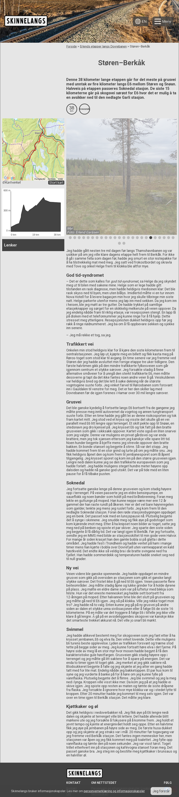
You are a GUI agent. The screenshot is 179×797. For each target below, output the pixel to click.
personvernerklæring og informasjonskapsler (114, 791)
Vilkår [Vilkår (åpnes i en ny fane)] (60, 179)
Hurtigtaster (39, 179)
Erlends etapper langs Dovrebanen (103, 46)
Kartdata (52, 179)
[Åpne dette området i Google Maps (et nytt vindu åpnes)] (9, 177)
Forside (71, 46)
